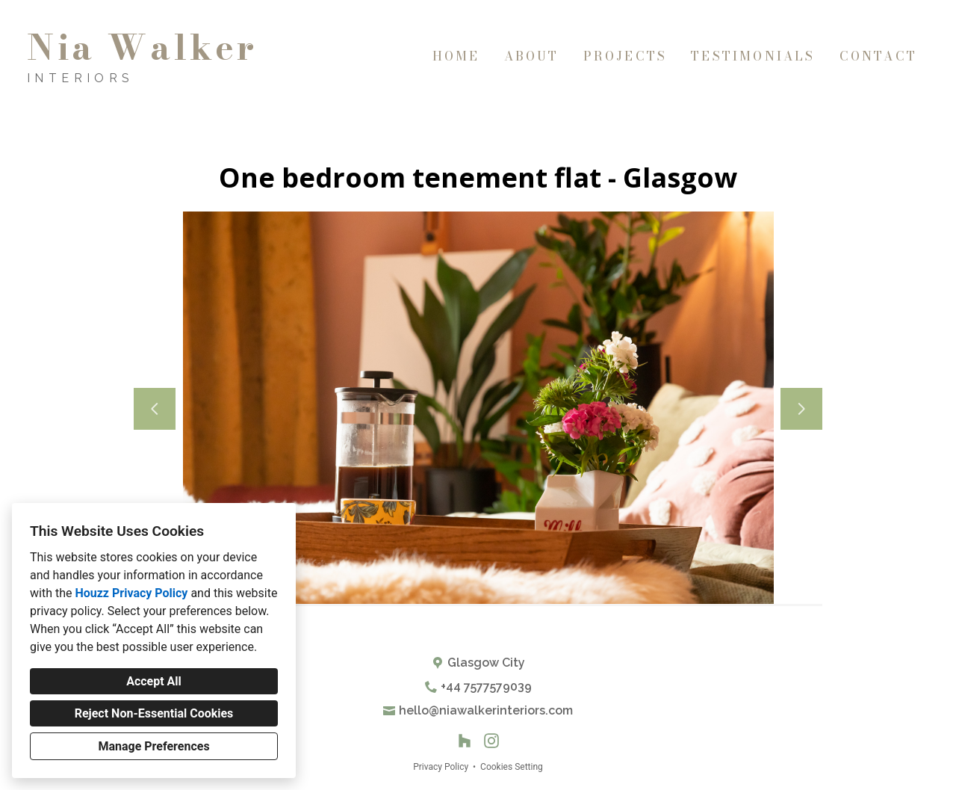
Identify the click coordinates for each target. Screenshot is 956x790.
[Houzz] (464, 740)
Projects (625, 56)
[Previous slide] (155, 409)
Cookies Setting (511, 767)
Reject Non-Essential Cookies (154, 713)
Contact (878, 56)
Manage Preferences (153, 746)
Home (456, 56)
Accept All (153, 681)
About (531, 56)
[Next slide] (801, 409)
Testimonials (753, 56)
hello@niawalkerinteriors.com (486, 710)
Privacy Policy (440, 767)
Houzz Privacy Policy (131, 593)
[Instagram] (491, 740)
